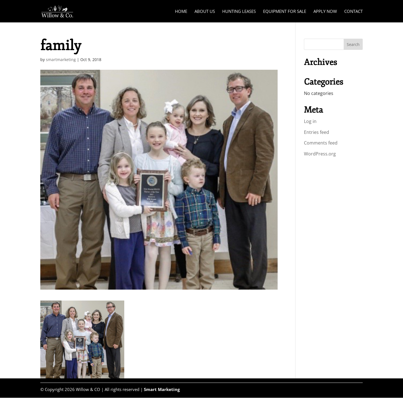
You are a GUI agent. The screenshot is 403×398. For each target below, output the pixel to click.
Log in (310, 121)
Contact (353, 11)
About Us (205, 11)
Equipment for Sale (284, 11)
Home (181, 11)
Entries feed (316, 132)
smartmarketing (61, 59)
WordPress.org (320, 154)
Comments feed (321, 143)
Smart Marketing (162, 389)
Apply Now (325, 11)
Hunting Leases (239, 11)
